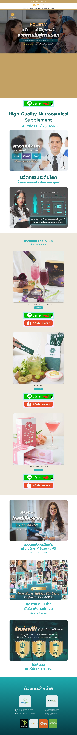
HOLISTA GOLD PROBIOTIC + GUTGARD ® (38, 304)
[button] (46, 8)
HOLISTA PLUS (38, 386)
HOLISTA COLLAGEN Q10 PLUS (38, 467)
